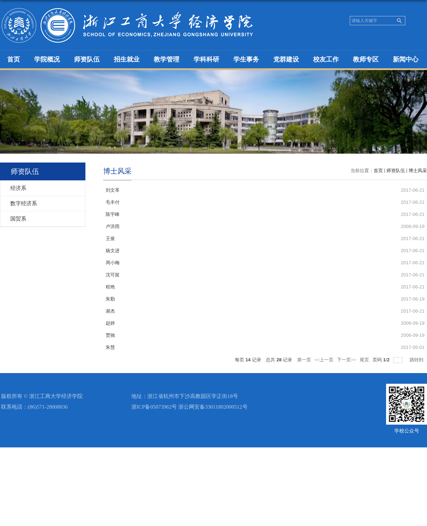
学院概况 (47, 59)
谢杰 (110, 311)
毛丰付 (113, 202)
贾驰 (110, 335)
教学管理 (166, 59)
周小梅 (113, 262)
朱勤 (110, 299)
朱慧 (110, 347)
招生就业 (126, 59)
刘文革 (113, 190)
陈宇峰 (113, 214)
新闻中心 (405, 59)
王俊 (110, 238)
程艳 (110, 286)
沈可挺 (113, 274)
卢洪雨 (113, 226)
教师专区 (366, 59)
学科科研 (206, 59)
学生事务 (246, 59)
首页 (13, 59)
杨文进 (113, 250)
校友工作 (326, 59)
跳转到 (417, 359)
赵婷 (110, 323)
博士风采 (417, 170)
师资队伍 (87, 59)
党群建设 (286, 59)
